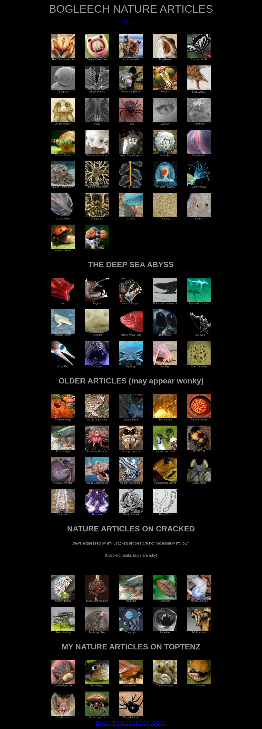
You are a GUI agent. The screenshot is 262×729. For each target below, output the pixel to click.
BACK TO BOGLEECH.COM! (131, 723)
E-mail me (131, 22)
